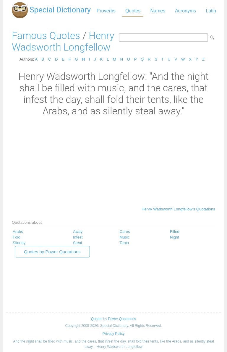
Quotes (133, 10)
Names (157, 10)
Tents (124, 243)
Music (124, 237)
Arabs (18, 231)
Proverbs (106, 10)
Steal (77, 243)
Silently (19, 243)
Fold (16, 237)
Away (77, 231)
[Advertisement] (113, 161)
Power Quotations (122, 319)
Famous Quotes (46, 35)
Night (174, 237)
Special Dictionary (60, 9)
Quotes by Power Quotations (52, 251)
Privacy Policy (113, 334)
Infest (77, 237)
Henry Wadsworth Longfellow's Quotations (178, 209)
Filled (174, 231)
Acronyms (185, 10)
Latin (211, 10)
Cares (124, 231)
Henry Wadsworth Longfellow (63, 41)
